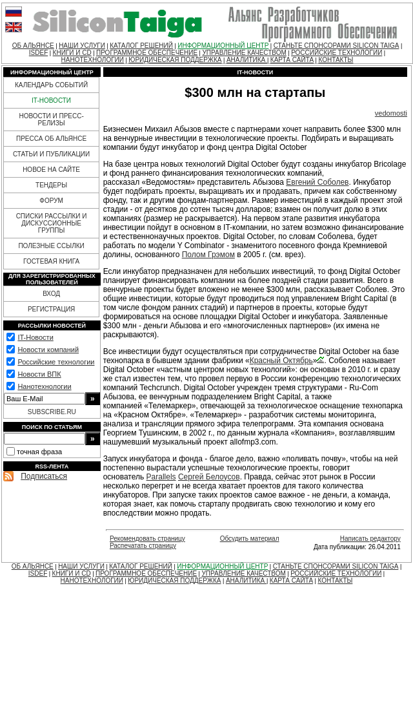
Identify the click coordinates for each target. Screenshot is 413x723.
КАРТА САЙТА (292, 59)
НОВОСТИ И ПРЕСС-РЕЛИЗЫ (51, 119)
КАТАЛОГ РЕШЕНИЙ (141, 45)
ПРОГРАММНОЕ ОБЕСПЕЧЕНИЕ (146, 52)
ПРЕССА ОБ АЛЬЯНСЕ (51, 138)
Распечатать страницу (143, 545)
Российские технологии (55, 362)
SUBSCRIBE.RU (52, 411)
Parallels (161, 476)
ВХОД (51, 293)
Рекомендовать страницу (147, 538)
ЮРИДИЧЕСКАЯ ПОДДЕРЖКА (174, 59)
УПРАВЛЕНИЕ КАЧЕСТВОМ (244, 52)
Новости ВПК (39, 374)
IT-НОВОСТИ (51, 100)
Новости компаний (48, 349)
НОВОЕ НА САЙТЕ (51, 169)
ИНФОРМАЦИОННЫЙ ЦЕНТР (222, 45)
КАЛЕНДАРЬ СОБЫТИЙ (51, 85)
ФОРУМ (51, 200)
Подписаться (44, 476)
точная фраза (39, 452)
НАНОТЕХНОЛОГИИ (92, 59)
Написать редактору (370, 538)
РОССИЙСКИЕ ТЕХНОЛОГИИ (336, 52)
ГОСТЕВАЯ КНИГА (51, 261)
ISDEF (38, 52)
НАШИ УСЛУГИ (82, 45)
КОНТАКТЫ (335, 59)
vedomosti (391, 113)
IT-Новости (35, 337)
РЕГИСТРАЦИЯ (51, 309)
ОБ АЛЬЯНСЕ (33, 45)
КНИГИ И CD (72, 52)
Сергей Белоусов (209, 476)
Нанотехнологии (44, 386)
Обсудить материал (249, 538)
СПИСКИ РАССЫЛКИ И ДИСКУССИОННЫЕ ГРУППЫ (51, 223)
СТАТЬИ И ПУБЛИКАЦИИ (51, 154)
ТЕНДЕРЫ (51, 185)
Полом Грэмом (208, 254)
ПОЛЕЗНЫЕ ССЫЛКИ (51, 245)
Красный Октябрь (281, 360)
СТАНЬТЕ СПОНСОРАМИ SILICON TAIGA (336, 45)
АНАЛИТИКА (247, 59)
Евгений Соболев (317, 182)
